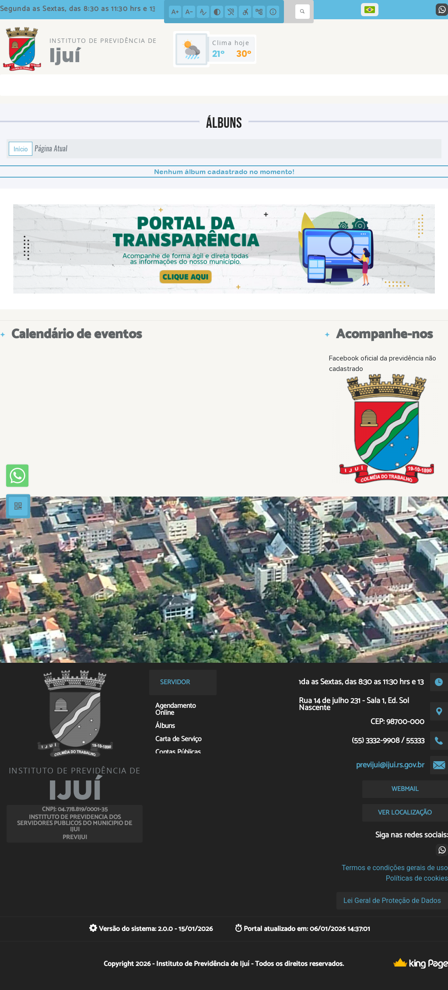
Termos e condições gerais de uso (395, 868)
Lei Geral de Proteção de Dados (392, 900)
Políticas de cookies (417, 878)
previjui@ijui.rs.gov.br (390, 765)
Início (21, 148)
